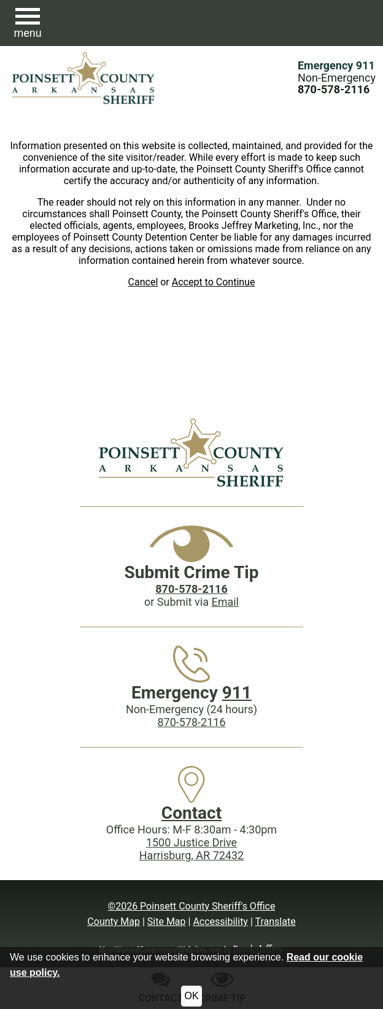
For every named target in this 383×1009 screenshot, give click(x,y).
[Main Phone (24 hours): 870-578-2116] (333, 89)
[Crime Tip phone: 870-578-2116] (191, 588)
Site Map (166, 921)
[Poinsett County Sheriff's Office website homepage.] (84, 78)
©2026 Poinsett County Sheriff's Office (192, 906)
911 (237, 692)
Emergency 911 (336, 65)
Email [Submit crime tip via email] (225, 601)
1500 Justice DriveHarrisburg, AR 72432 (191, 849)
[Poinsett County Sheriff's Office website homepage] (191, 452)
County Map (113, 921)
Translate (275, 921)
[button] (27, 23)
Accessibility (220, 921)
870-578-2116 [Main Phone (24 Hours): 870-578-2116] (191, 722)
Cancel (143, 282)
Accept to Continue (213, 282)
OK (191, 996)
